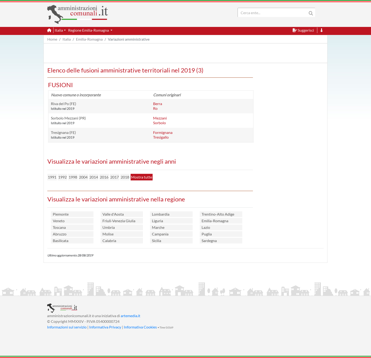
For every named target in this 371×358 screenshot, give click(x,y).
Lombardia (160, 214)
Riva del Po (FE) (63, 103)
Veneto (59, 220)
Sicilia (156, 240)
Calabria (109, 240)
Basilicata (60, 240)
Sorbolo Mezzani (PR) (68, 118)
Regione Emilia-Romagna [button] (89, 30)
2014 (93, 177)
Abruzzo (59, 234)
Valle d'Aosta (113, 214)
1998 (73, 177)
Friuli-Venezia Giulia (118, 220)
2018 (125, 177)
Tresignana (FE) (63, 132)
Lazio (206, 227)
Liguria (157, 220)
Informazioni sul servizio (67, 327)
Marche (158, 227)
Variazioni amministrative (129, 39)
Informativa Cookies (140, 327)
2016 (104, 177)
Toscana (59, 227)
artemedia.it (130, 315)
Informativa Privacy (105, 327)
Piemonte (61, 214)
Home (52, 39)
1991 (52, 177)
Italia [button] (59, 30)
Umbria (108, 227)
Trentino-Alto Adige (218, 214)
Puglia (207, 234)
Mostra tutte (141, 177)
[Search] (273, 12)
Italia (66, 39)
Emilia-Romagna (89, 39)
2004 (83, 177)
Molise (108, 234)
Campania (160, 234)
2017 (114, 177)
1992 (62, 177)
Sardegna (209, 240)
